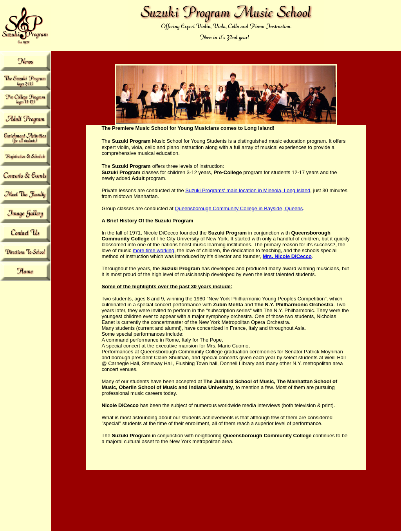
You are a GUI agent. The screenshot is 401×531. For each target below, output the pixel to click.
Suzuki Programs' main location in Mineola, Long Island (247, 190)
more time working (153, 250)
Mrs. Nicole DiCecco (287, 256)
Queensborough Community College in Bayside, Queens (239, 208)
